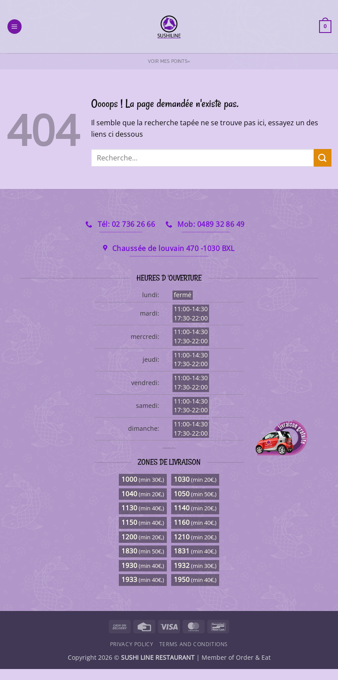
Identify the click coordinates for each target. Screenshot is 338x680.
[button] (14, 26)
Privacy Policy (132, 644)
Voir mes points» (169, 61)
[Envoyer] (322, 157)
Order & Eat (253, 657)
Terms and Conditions (193, 644)
